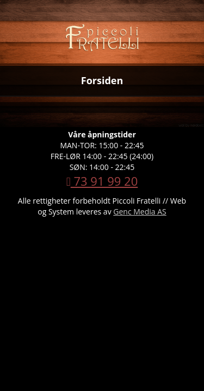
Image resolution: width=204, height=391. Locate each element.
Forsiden (102, 80)
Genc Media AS (139, 211)
